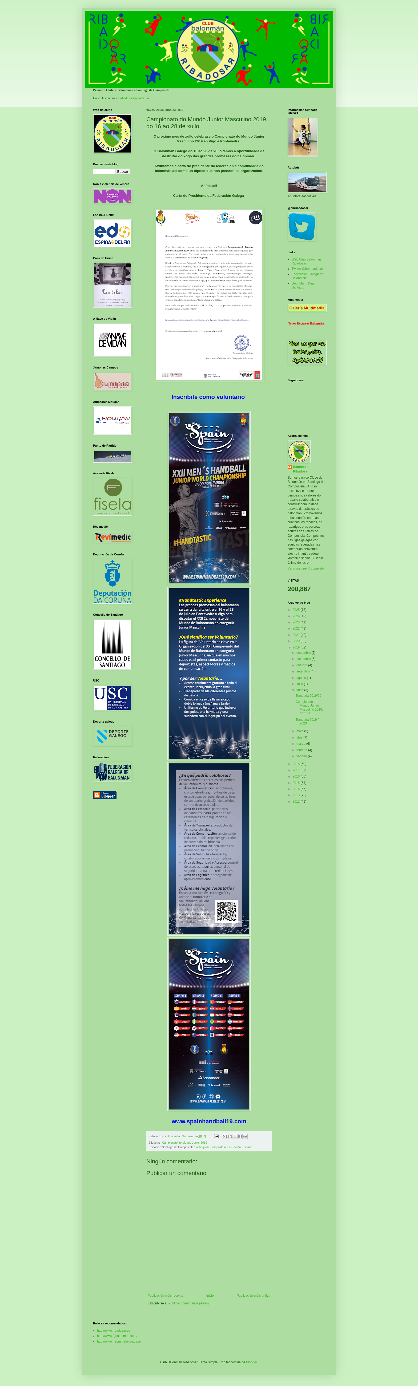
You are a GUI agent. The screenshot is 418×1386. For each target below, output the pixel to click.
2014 (297, 789)
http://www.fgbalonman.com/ (117, 1336)
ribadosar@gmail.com (134, 98)
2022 (297, 628)
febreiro (302, 750)
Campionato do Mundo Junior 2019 (184, 1142)
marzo (301, 744)
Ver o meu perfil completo (306, 568)
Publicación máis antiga (253, 1295)
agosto (301, 678)
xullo (300, 684)
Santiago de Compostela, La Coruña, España (223, 1147)
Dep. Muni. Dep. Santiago (303, 285)
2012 (297, 801)
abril (299, 737)
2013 (297, 795)
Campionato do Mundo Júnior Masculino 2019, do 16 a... (309, 707)
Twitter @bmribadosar (307, 269)
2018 (297, 764)
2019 (297, 647)
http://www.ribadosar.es (113, 1330)
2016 (297, 776)
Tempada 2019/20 (308, 696)
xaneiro (302, 756)
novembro (304, 659)
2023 (297, 622)
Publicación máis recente (165, 1295)
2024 (297, 616)
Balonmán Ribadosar (301, 469)
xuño (300, 690)
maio (300, 731)
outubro (302, 665)
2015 (297, 783)
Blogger (251, 1362)
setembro (303, 671)
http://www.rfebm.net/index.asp (119, 1341)
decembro (304, 653)
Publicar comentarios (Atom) (188, 1303)
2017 (297, 770)
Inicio (210, 1295)
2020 (297, 641)
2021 (297, 635)
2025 (297, 610)
